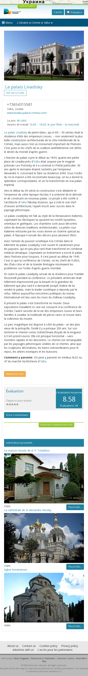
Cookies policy (48, 646)
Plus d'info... (75, 507)
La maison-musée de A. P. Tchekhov (27, 450)
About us (13, 646)
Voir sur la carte (15, 92)
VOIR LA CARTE (27, 6)
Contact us (29, 646)
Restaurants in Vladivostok (43, 658)
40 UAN (21, 120)
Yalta (37, 161)
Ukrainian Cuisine (65, 658)
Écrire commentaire (17, 415)
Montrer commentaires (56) (56, 424)
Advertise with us (23, 650)
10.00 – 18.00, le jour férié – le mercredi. (54, 124)
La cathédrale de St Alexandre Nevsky (27, 510)
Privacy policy (69, 646)
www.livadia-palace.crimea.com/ (27, 113)
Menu (7, 22)
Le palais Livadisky (15, 132)
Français (74, 12)
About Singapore (21, 658)
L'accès (58, 12)
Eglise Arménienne (15, 569)
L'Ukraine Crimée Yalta (35, 22)
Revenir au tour (15, 374)
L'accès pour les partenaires (55, 650)
